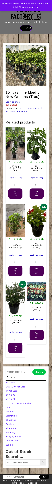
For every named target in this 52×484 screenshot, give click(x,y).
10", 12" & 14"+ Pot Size (31, 108)
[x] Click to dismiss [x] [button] (27, 7)
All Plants (11, 111)
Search (39, 372)
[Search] (44, 477)
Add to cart (15, 194)
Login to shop (13, 102)
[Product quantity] (15, 185)
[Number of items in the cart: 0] (11, 377)
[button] (41, 49)
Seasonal (22, 111)
